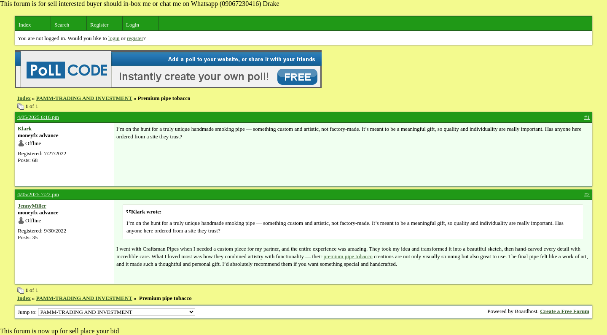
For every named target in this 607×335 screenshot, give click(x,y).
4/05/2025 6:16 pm (38, 117)
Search (61, 25)
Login (132, 25)
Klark (25, 128)
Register (99, 25)
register (135, 38)
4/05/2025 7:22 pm (38, 194)
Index (25, 25)
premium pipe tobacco (347, 256)
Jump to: (106, 312)
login (114, 38)
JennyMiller (32, 206)
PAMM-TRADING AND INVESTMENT (84, 98)
